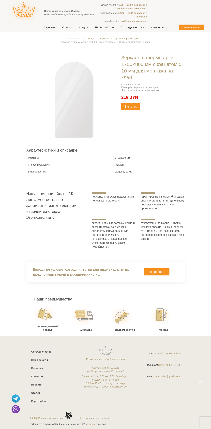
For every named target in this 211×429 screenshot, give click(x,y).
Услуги (91, 38)
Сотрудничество (41, 351)
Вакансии (37, 368)
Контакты (37, 376)
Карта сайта (38, 401)
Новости (36, 384)
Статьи (35, 392)
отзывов (90, 424)
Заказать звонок (191, 27)
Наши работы (39, 359)
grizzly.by (78, 418)
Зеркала (104, 38)
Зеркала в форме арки (126, 38)
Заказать (131, 106)
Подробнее (156, 271)
